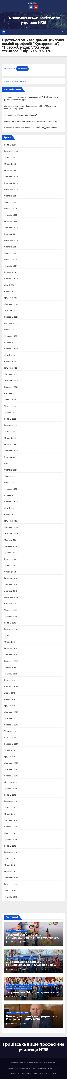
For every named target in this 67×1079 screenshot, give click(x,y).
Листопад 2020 (11, 527)
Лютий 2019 (9, 635)
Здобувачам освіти (23, 1068)
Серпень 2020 (11, 540)
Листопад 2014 (11, 878)
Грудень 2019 (10, 578)
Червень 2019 (10, 610)
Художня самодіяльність (23, 988)
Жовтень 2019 (10, 591)
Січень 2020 (10, 572)
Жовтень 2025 (11, 183)
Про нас (11, 1068)
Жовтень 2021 (10, 457)
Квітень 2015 (10, 846)
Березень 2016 (11, 801)
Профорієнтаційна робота (29, 958)
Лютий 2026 (10, 157)
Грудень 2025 (10, 170)
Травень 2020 (10, 553)
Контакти (53, 1073)
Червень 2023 (10, 330)
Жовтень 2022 (11, 381)
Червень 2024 (10, 259)
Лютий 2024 (10, 285)
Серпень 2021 (10, 470)
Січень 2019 (10, 642)
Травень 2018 (10, 674)
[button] (63, 32)
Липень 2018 (10, 667)
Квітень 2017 (10, 737)
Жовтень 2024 (11, 234)
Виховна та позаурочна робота (18, 984)
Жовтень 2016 (10, 769)
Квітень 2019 (10, 623)
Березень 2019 (11, 629)
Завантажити (22, 69)
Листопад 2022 (11, 374)
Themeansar (50, 1062)
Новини (9, 930)
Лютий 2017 (9, 750)
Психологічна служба (29, 1073)
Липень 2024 (10, 253)
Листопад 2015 (11, 820)
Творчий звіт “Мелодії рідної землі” (20, 115)
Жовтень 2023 (11, 310)
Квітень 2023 (10, 342)
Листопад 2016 (11, 763)
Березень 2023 (11, 349)
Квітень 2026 (10, 145)
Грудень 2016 (10, 757)
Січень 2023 (10, 361)
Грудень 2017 (10, 706)
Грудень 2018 (10, 648)
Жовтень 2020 (11, 533)
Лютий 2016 (9, 808)
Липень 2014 (10, 890)
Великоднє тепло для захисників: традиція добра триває (30, 128)
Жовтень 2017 (10, 718)
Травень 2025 (10, 215)
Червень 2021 (10, 482)
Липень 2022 (10, 400)
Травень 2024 (10, 266)
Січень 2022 (10, 438)
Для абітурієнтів (12, 958)
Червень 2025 (10, 208)
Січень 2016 (9, 814)
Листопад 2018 (11, 655)
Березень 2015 (11, 852)
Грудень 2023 (10, 298)
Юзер (23, 942)
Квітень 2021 (10, 495)
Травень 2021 (10, 489)
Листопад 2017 (11, 712)
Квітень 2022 (10, 419)
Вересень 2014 (11, 884)
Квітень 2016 (10, 795)
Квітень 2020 (10, 559)
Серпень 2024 (11, 247)
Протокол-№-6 (9, 69)
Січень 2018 (10, 699)
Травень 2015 (10, 839)
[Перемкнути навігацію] (34, 32)
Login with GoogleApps (15, 81)
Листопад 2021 (11, 451)
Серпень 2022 (11, 393)
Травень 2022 (10, 412)
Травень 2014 (10, 897)
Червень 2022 (10, 406)
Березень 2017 (11, 744)
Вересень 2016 (11, 776)
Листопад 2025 (11, 177)
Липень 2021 (10, 476)
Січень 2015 (9, 865)
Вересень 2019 (11, 597)
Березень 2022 (11, 425)
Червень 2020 (10, 546)
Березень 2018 (11, 686)
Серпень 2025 (11, 196)
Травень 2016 (10, 788)
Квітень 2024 (10, 272)
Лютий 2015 (9, 859)
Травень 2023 (10, 336)
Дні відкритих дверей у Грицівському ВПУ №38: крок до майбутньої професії (30, 965)
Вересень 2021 (11, 463)
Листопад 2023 (11, 304)
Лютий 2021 (9, 508)
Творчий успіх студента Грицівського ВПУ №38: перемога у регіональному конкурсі (32, 937)
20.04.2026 (13, 942)
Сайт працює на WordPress (21, 1062)
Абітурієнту (15, 1073)
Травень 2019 (10, 616)
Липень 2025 (10, 202)
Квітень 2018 (10, 680)
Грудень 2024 (10, 221)
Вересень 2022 (11, 387)
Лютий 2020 (10, 565)
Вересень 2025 (11, 189)
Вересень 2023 (11, 317)
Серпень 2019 (10, 604)
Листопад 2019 (11, 584)
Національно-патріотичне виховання (44, 984)
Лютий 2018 (9, 693)
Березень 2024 (11, 279)
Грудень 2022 (10, 368)
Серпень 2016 (10, 782)
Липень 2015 (10, 833)
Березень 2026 (11, 151)
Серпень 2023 (11, 323)
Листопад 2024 (11, 228)
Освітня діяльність (20, 930)
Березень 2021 (11, 502)
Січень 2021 (9, 514)
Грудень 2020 (10, 521)
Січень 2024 (10, 291)
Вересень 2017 (11, 725)
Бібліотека (43, 1073)
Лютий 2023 (10, 355)
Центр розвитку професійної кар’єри (46, 1068)
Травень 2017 (10, 731)
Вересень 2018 (11, 661)
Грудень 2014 (10, 871)
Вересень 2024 (11, 240)
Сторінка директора (21, 1012)
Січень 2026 (10, 164)
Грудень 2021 (10, 444)
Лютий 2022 (10, 431)
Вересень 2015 (11, 827)
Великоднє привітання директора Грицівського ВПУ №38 (30, 121)
